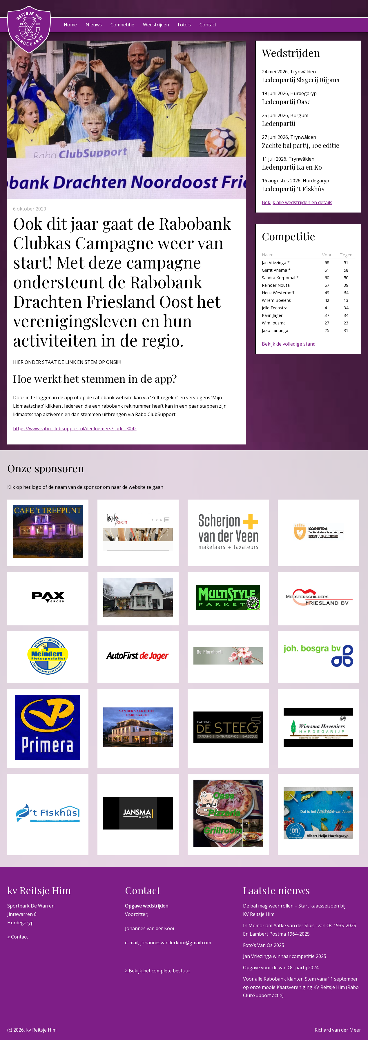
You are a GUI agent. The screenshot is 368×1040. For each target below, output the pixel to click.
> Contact (17, 937)
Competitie (122, 24)
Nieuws (94, 24)
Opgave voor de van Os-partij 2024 (280, 967)
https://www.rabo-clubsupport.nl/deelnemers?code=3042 (75, 428)
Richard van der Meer (338, 1030)
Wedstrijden (156, 24)
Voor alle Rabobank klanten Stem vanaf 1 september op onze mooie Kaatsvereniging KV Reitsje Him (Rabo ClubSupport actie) (301, 987)
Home (70, 24)
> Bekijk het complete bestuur (157, 971)
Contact (208, 24)
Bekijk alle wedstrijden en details (297, 202)
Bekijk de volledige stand (289, 344)
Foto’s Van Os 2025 (263, 945)
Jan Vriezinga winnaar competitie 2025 (284, 956)
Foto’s (184, 24)
